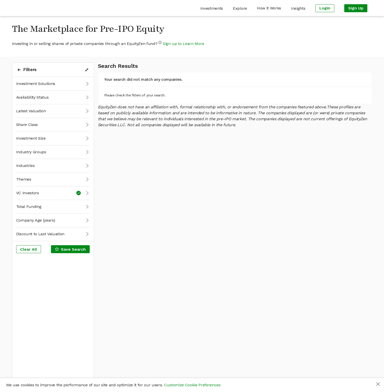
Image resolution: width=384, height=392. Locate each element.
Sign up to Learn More (183, 43)
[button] (53, 84)
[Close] (378, 384)
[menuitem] (211, 8)
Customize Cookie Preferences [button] (192, 385)
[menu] (215, 8)
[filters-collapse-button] (87, 70)
